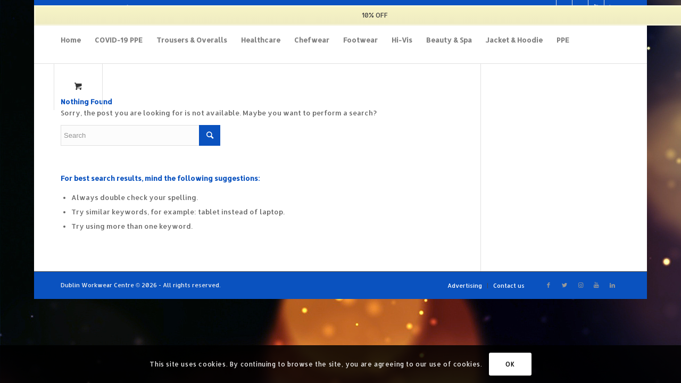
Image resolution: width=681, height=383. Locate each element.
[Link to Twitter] (564, 285)
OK (509, 364)
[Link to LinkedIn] (612, 285)
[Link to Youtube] (596, 285)
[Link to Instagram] (580, 285)
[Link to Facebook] (549, 285)
